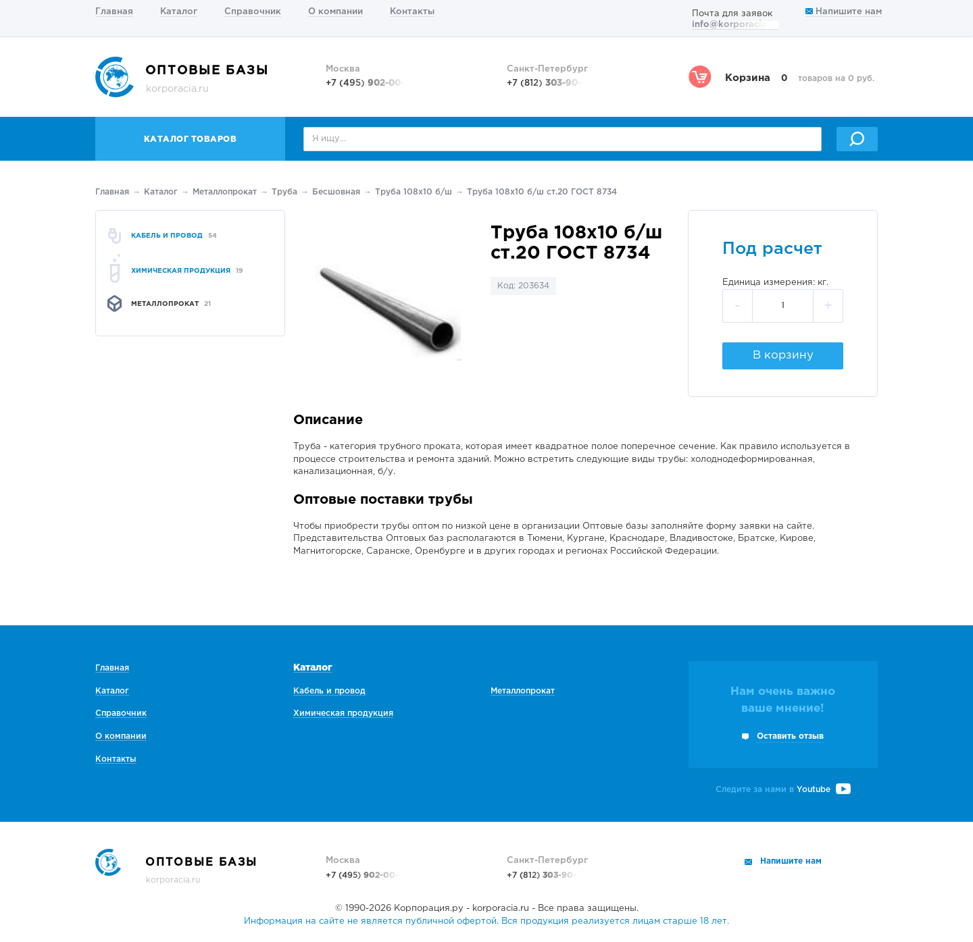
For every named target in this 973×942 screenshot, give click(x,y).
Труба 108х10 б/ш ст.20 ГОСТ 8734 (542, 192)
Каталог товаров (190, 139)
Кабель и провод (329, 691)
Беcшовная (336, 192)
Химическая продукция (343, 713)
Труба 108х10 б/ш (413, 192)
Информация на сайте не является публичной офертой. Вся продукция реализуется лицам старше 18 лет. (486, 921)
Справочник (252, 12)
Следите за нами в (783, 789)
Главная (114, 12)
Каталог (178, 12)
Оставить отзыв (790, 736)
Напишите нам (843, 12)
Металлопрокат (225, 192)
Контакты (412, 12)
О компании (335, 12)
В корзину (783, 355)
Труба (284, 192)
